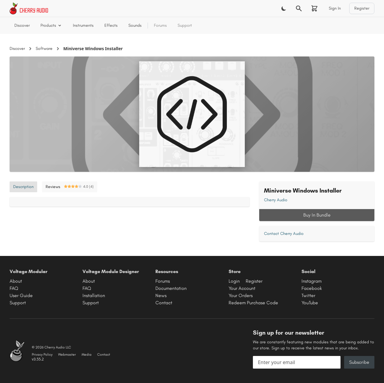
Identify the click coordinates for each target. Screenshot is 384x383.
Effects (111, 25)
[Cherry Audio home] (29, 8)
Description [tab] (23, 186)
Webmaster (67, 354)
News (160, 295)
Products (51, 25)
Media (87, 354)
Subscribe (359, 362)
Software (44, 48)
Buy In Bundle (317, 215)
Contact (163, 302)
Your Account (242, 288)
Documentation (171, 288)
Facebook (312, 288)
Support (185, 25)
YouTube (310, 302)
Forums (160, 25)
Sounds (135, 25)
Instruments (83, 25)
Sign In (335, 8)
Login (234, 281)
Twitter (308, 295)
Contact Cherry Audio (284, 233)
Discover (22, 25)
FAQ (14, 288)
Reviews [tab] (70, 186)
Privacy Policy (42, 354)
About (16, 281)
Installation (93, 295)
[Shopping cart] (314, 8)
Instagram (312, 281)
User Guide (21, 295)
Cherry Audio (275, 199)
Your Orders (241, 295)
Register (361, 8)
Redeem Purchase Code (253, 302)
